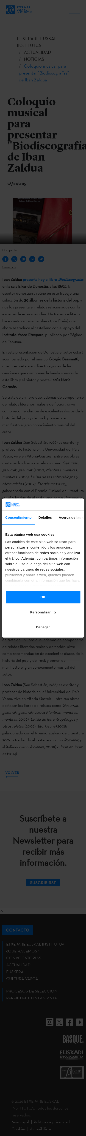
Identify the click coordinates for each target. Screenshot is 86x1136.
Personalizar (43, 612)
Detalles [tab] (45, 517)
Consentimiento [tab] (18, 517)
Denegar (43, 627)
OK (43, 597)
